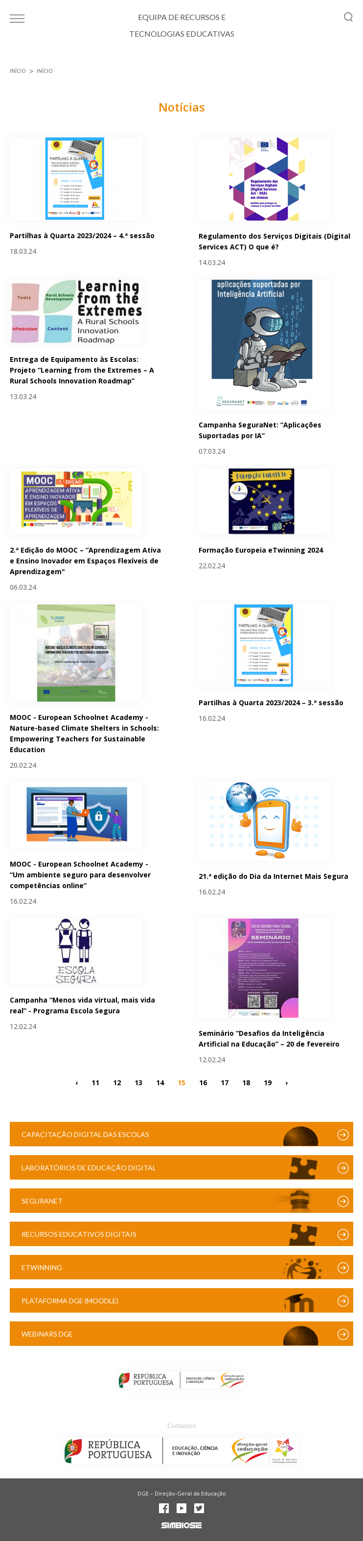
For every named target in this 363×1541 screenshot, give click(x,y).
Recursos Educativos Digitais (79, 1234)
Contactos (181, 1426)
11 (95, 1082)
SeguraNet (42, 1201)
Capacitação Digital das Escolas (85, 1134)
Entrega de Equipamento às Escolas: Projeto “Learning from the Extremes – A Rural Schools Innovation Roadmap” (82, 370)
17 (224, 1082)
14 (160, 1082)
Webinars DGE (47, 1334)
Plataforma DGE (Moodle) (70, 1300)
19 (268, 1082)
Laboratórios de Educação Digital (89, 1167)
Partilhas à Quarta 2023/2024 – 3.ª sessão (271, 702)
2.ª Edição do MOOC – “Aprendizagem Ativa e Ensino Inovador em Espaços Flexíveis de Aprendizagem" (85, 560)
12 (117, 1082)
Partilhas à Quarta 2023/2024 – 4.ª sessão (82, 235)
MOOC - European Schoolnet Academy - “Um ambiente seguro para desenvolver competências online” (80, 874)
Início (18, 70)
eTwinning (42, 1267)
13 (138, 1082)
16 (203, 1082)
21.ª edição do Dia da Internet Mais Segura (273, 876)
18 (246, 1082)
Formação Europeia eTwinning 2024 (261, 550)
